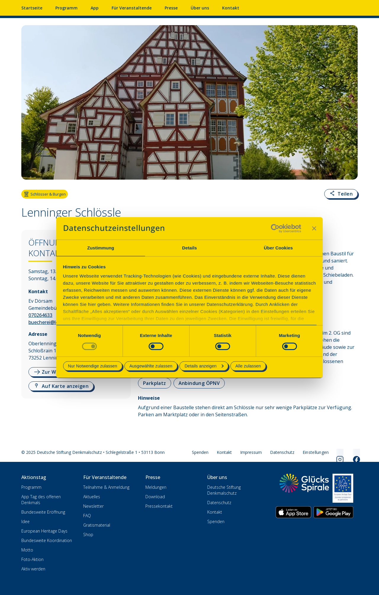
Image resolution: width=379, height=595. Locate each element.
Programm (66, 8)
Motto (27, 550)
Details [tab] (189, 247)
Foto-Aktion (32, 559)
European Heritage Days (44, 531)
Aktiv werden (33, 569)
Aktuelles (91, 496)
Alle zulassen (248, 366)
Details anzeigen (204, 366)
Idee (25, 521)
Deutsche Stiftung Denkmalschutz (224, 490)
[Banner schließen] (314, 228)
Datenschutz (282, 452)
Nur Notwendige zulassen (92, 366)
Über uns (200, 8)
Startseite (31, 8)
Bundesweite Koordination (46, 540)
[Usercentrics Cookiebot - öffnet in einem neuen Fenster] (275, 228)
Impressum (251, 452)
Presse (171, 8)
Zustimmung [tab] (100, 247)
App (95, 8)
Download (155, 496)
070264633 (40, 315)
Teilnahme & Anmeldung (106, 487)
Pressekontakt (159, 506)
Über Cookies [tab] (278, 247)
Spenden (200, 452)
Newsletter (93, 506)
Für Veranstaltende (132, 8)
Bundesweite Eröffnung (43, 512)
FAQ (87, 515)
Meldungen (155, 487)
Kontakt (230, 8)
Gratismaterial (96, 525)
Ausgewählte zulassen (150, 366)
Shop (88, 534)
